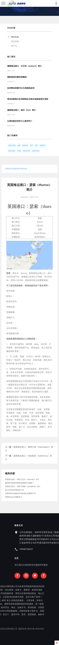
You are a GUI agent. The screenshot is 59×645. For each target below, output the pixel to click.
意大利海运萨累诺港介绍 (14, 490)
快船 (18, 145)
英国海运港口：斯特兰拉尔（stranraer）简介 (22, 479)
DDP (31, 145)
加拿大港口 (12, 151)
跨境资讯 (8, 169)
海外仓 (14, 46)
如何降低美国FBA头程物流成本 (21, 88)
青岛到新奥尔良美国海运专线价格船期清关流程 (27, 99)
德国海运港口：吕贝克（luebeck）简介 (24, 66)
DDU (36, 145)
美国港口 (43, 145)
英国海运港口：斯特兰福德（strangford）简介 (22, 486)
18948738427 (38, 549)
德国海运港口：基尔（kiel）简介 (21, 110)
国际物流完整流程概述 (17, 77)
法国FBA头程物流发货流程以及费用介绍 (20, 493)
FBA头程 (15, 37)
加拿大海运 (35, 151)
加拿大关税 (12, 145)
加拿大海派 (26, 151)
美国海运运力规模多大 (13, 497)
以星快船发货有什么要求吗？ (20, 121)
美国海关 (25, 145)
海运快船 (15, 41)
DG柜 (19, 151)
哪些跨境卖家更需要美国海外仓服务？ (19, 483)
